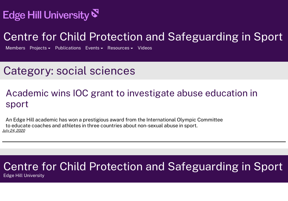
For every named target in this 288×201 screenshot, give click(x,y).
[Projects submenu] (49, 48)
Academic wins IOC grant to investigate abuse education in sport (131, 98)
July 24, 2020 (13, 130)
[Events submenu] (101, 48)
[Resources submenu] (131, 48)
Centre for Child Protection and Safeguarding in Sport (143, 36)
